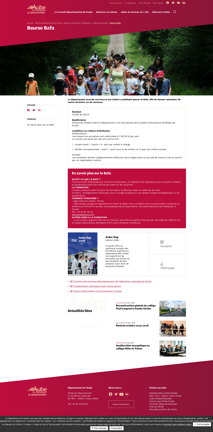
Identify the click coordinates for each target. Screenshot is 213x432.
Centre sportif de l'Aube (161, 402)
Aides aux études (100, 25)
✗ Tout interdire (99, 428)
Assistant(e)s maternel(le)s (163, 394)
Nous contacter (121, 405)
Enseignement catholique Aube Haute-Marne (97, 287)
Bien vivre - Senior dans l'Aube (165, 397)
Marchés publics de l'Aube (163, 411)
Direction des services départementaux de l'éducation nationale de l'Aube (112, 283)
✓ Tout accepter (202, 424)
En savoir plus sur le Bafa (40, 126)
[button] (73, 14)
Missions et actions (72, 25)
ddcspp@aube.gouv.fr (83, 216)
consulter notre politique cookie (177, 424)
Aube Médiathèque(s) (160, 400)
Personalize (116, 428)
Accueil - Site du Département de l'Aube (44, 25)
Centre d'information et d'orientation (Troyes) (97, 292)
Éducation (86, 25)
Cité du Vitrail (156, 408)
